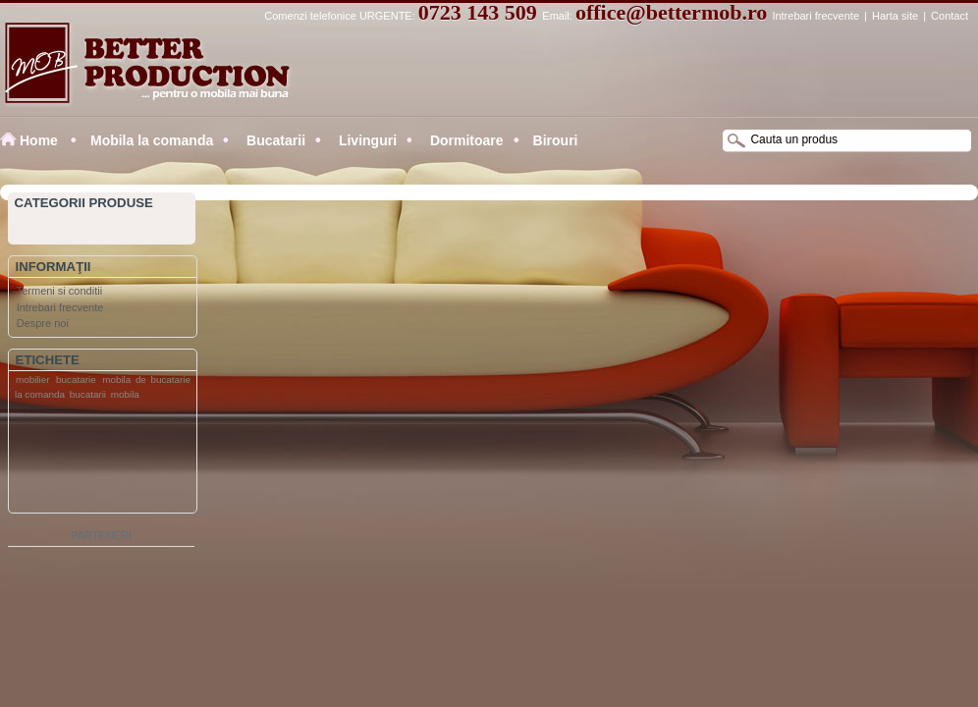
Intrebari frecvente (815, 16)
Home (39, 140)
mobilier (33, 379)
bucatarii (88, 394)
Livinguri (366, 140)
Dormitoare (465, 140)
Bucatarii (274, 140)
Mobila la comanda (151, 140)
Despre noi (43, 323)
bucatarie (76, 379)
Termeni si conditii (59, 291)
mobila (125, 394)
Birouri (555, 140)
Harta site (895, 16)
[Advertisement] (87, 460)
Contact (949, 16)
